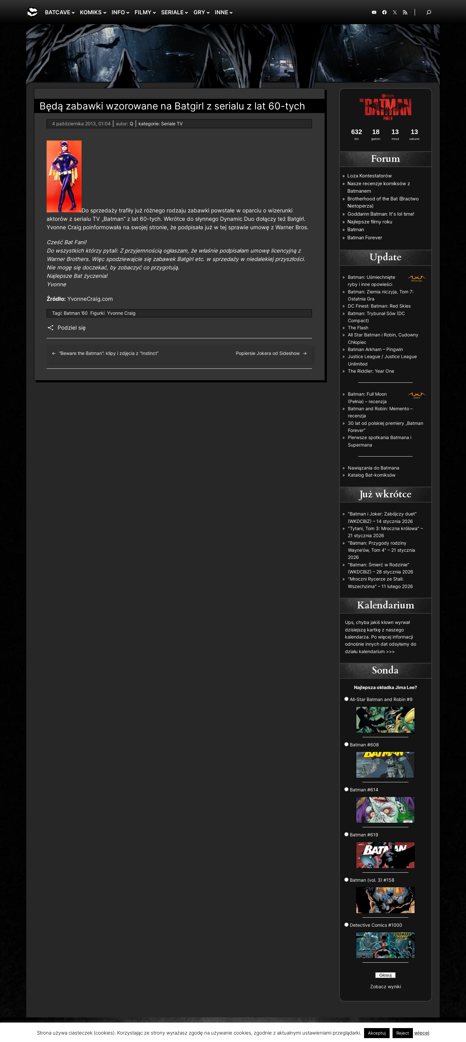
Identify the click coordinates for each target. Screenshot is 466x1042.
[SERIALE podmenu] (186, 12)
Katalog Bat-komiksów (371, 475)
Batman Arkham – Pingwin (375, 349)
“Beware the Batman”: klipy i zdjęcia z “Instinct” (109, 353)
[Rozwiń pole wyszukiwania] (429, 12)
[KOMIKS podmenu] (104, 12)
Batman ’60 (76, 313)
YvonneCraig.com (90, 299)
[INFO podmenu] (127, 12)
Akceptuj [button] (377, 1033)
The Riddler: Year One (371, 371)
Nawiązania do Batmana (373, 467)
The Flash (358, 327)
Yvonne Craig (121, 313)
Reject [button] (402, 1033)
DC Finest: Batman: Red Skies (379, 306)
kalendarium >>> (377, 651)
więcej (421, 1033)
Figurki (97, 313)
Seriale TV (172, 123)
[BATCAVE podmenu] (73, 12)
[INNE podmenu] (231, 12)
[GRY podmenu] (208, 12)
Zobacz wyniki (385, 986)
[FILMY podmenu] (154, 12)
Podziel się (72, 327)
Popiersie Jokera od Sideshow (268, 353)
